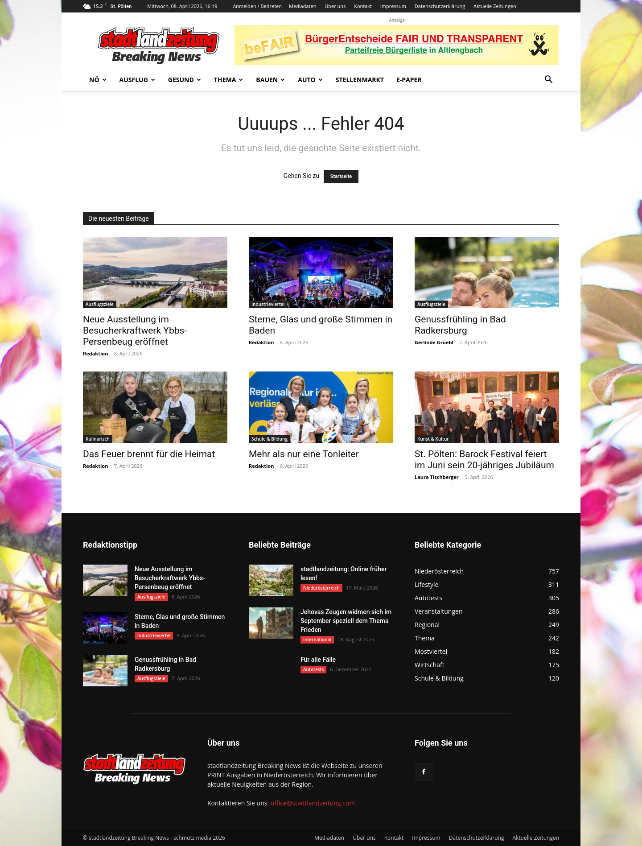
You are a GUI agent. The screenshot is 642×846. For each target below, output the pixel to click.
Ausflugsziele (100, 304)
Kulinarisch (98, 439)
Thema (228, 79)
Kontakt (363, 6)
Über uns (335, 6)
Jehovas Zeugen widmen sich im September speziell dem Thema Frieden (345, 620)
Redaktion (95, 353)
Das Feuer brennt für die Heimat (149, 454)
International (317, 639)
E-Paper (409, 79)
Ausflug (137, 79)
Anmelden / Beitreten (257, 6)
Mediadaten (302, 6)
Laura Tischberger (437, 477)
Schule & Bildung (269, 439)
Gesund (184, 79)
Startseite (341, 176)
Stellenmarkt (360, 79)
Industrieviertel (267, 304)
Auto (310, 79)
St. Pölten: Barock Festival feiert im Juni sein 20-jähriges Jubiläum (484, 459)
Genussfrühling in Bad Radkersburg (460, 325)
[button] (548, 80)
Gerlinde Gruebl (434, 342)
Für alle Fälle (318, 659)
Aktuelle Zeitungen (494, 6)
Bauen (270, 79)
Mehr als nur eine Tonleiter (304, 454)
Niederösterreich (321, 588)
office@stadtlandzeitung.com (313, 803)
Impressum (393, 6)
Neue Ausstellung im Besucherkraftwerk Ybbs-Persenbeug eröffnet (135, 330)
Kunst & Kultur (433, 439)
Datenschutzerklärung (440, 6)
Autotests (313, 669)
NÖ (98, 79)
